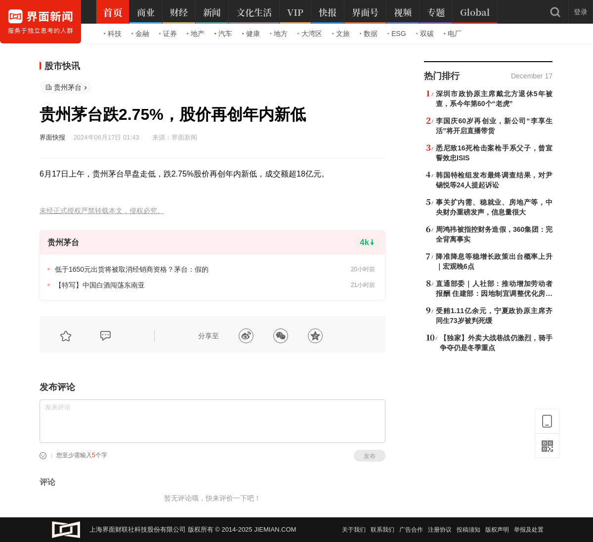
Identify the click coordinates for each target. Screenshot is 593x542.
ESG (396, 33)
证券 (168, 33)
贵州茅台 (68, 87)
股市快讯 (62, 66)
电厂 (453, 33)
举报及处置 (529, 529)
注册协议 (440, 529)
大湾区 (309, 33)
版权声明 (497, 529)
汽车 (223, 33)
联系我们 (382, 529)
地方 (279, 33)
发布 (370, 456)
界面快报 (52, 137)
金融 (140, 33)
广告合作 (411, 529)
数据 (369, 33)
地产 (196, 33)
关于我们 (354, 529)
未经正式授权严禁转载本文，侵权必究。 (102, 211)
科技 (113, 33)
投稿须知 (468, 529)
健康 (251, 33)
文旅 (341, 33)
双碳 (425, 33)
